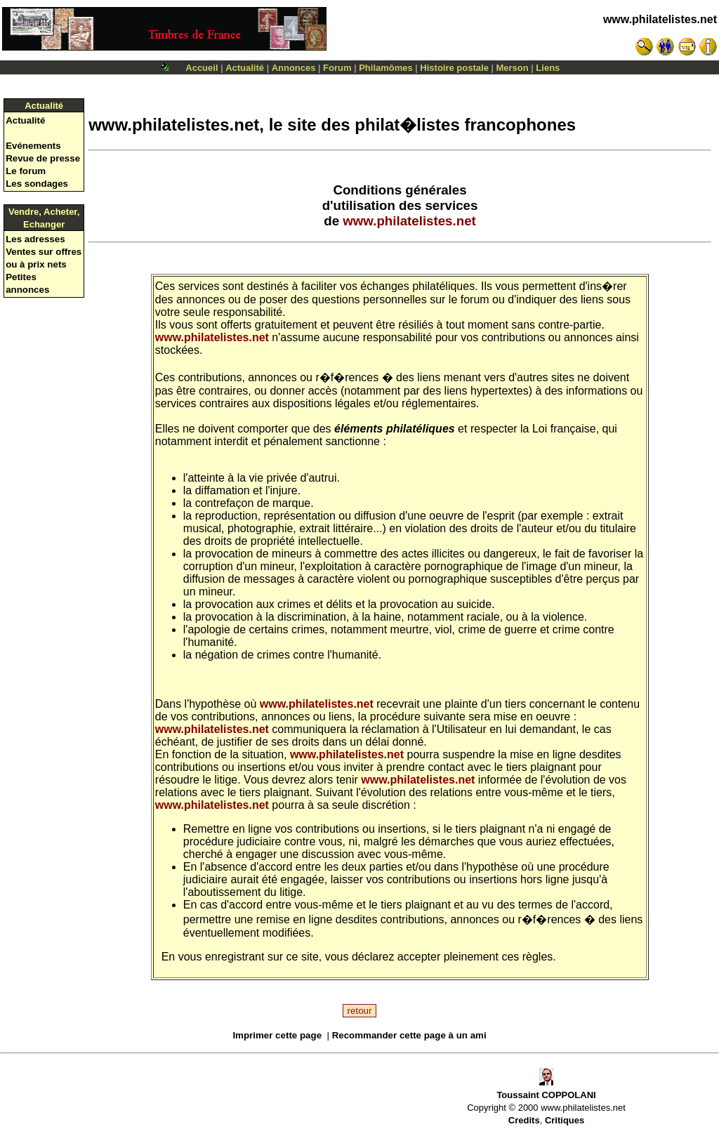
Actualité (244, 67)
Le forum (26, 171)
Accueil (201, 67)
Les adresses (35, 239)
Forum (337, 67)
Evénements (33, 145)
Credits (524, 1120)
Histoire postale (454, 67)
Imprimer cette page (277, 1035)
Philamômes (386, 67)
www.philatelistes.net (660, 19)
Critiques (564, 1120)
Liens (548, 67)
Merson (512, 67)
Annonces (294, 67)
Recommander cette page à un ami (409, 1035)
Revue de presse (43, 158)
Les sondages (37, 183)
